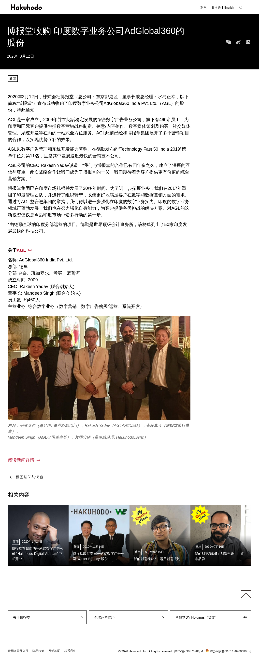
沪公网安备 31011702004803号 (227, 651)
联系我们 (70, 650)
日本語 (216, 7)
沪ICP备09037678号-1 (188, 651)
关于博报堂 (21, 617)
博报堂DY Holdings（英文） (196, 617)
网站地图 (54, 650)
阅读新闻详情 (21, 460)
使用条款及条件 (18, 650)
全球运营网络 (104, 617)
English (229, 7)
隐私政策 (38, 650)
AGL (21, 250)
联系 (203, 7)
